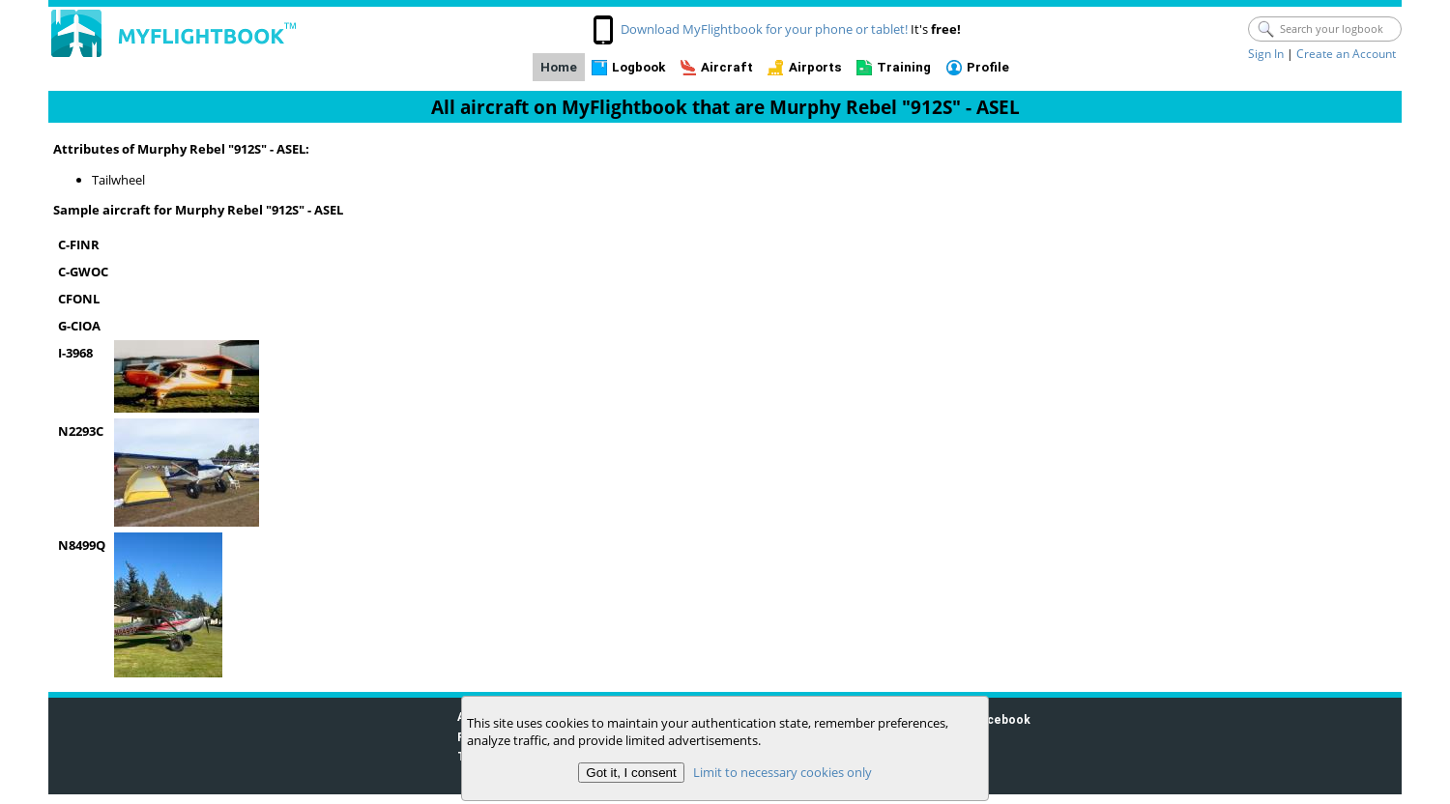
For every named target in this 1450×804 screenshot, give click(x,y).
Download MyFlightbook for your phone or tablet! (764, 29)
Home (558, 67)
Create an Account (1346, 53)
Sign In (1266, 53)
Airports (815, 67)
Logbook (638, 67)
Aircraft (727, 67)
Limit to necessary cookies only (782, 772)
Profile (988, 67)
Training (904, 67)
